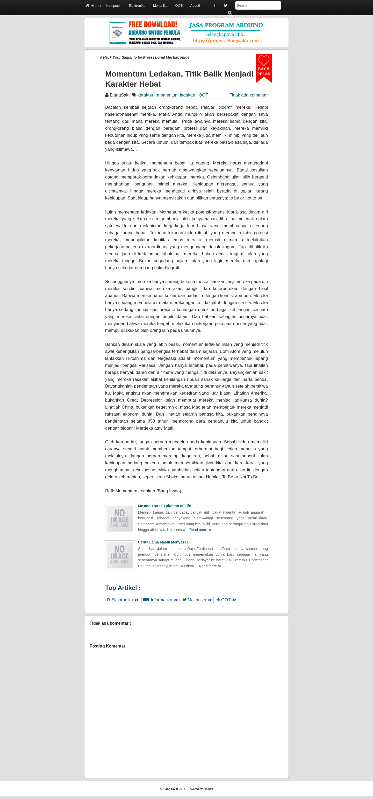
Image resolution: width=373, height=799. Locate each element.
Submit (229, 13)
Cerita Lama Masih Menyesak (163, 542)
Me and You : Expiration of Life (164, 506)
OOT (179, 6)
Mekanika (160, 6)
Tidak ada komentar (248, 95)
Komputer (113, 6)
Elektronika (137, 6)
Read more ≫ (200, 530)
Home (93, 5)
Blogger (208, 788)
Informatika (160, 599)
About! (195, 6)
